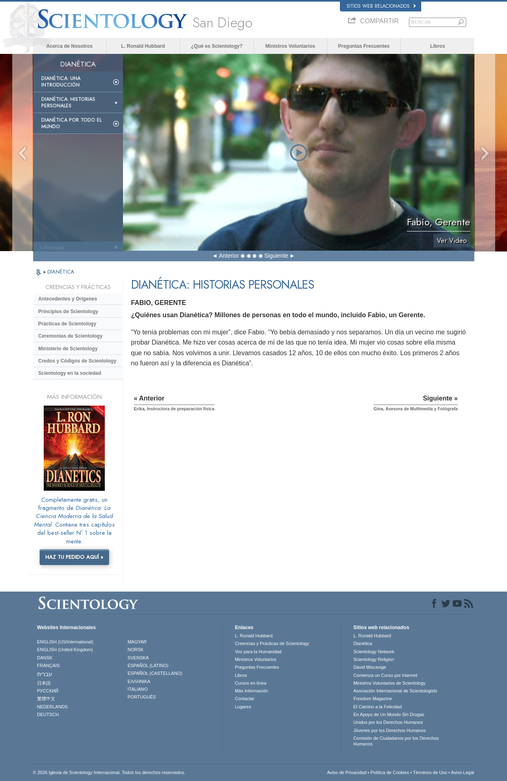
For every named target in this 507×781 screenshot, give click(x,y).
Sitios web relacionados (381, 6)
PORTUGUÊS (141, 696)
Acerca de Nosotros (69, 46)
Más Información (251, 690)
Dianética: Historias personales (68, 102)
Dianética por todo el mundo (71, 123)
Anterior (229, 255)
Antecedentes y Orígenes (67, 299)
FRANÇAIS (48, 665)
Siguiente (276, 255)
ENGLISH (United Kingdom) (65, 649)
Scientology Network (373, 651)
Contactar (245, 698)
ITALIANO (137, 689)
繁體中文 (46, 698)
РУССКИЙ (47, 690)
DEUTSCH (48, 714)
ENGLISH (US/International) (65, 641)
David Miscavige (369, 667)
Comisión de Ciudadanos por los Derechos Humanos (396, 741)
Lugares (243, 706)
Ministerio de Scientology (68, 349)
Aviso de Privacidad (346, 772)
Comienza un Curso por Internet (385, 675)
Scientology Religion (373, 659)
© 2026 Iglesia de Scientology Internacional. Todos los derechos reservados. (109, 772)
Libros (437, 46)
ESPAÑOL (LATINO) (147, 665)
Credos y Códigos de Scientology (77, 361)
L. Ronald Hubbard (143, 46)
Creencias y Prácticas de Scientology (272, 643)
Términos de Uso (430, 772)
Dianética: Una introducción (60, 82)
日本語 (44, 683)
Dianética (362, 643)
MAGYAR (137, 641)
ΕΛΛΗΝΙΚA (138, 681)
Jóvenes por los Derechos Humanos (389, 730)
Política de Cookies (390, 772)
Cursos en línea (250, 683)
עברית (44, 674)
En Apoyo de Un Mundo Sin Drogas (388, 714)
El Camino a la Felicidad (377, 706)
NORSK (135, 649)
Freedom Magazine (372, 698)
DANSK (45, 657)
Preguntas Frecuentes (363, 46)
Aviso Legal (462, 772)
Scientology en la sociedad (69, 373)
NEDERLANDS (52, 706)
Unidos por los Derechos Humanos (388, 722)
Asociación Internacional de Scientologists (395, 690)
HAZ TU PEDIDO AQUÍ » (74, 557)
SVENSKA (138, 657)
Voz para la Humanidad (258, 651)
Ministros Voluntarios (290, 46)
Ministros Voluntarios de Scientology (389, 683)
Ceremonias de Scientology (70, 336)
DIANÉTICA (60, 272)
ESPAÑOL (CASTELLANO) (154, 673)
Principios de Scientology (68, 311)
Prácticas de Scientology (67, 324)
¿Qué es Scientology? (216, 46)
